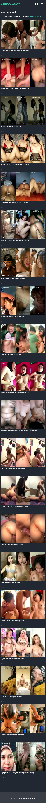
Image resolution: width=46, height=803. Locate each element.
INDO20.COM (10, 3)
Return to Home (35, 16)
